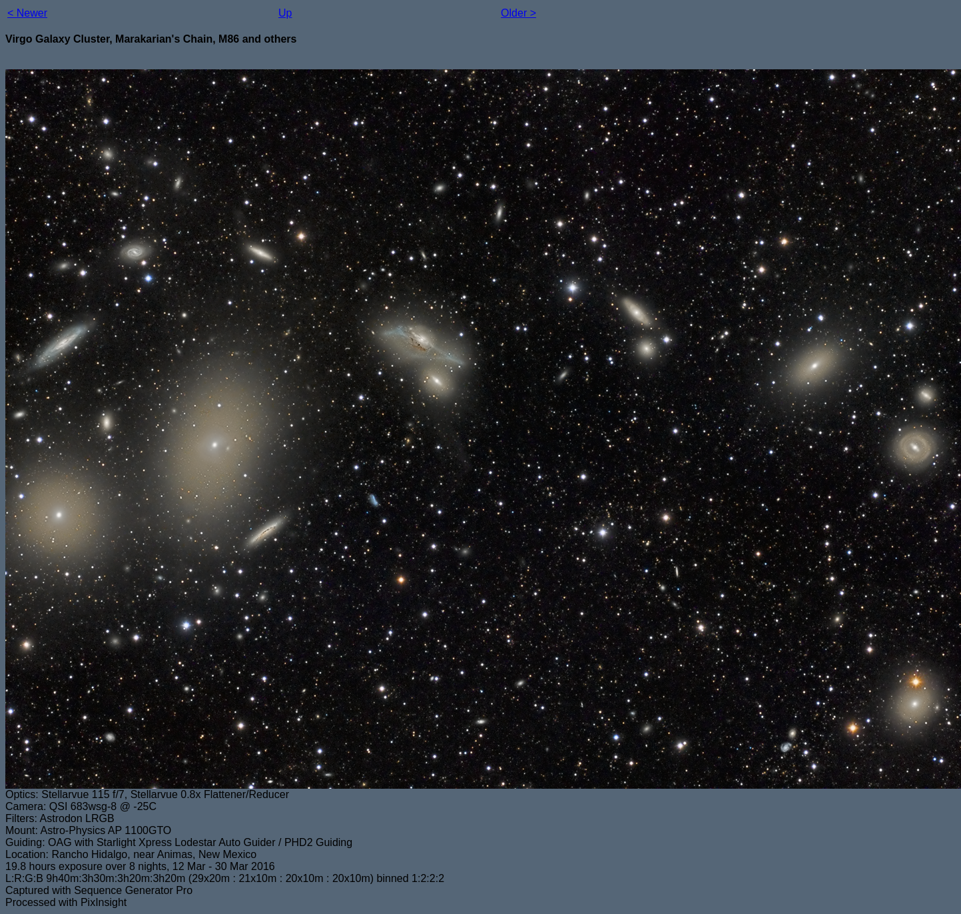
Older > (518, 13)
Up (285, 13)
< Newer (27, 13)
